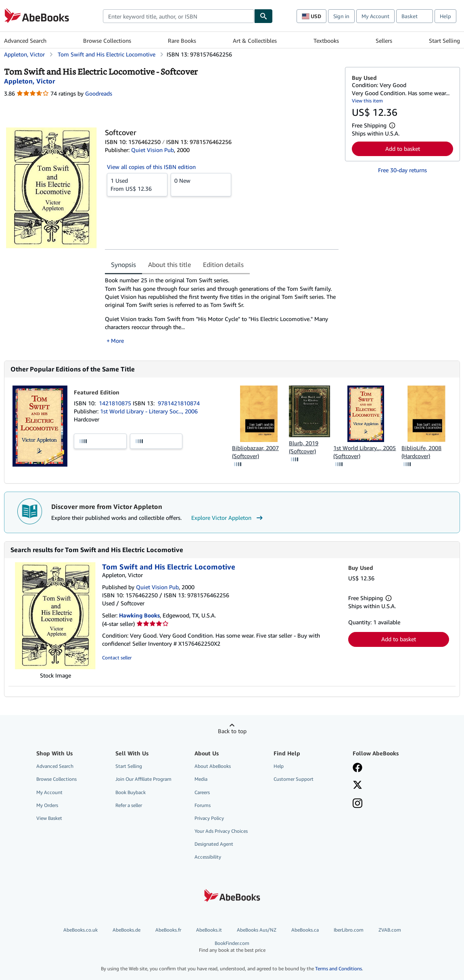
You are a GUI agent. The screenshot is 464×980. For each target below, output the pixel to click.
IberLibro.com (349, 930)
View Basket (49, 818)
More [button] (117, 340)
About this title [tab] (169, 265)
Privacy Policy (209, 818)
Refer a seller (128, 805)
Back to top (232, 731)
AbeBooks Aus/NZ (256, 930)
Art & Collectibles (255, 40)
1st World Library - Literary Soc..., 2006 (149, 411)
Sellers (384, 40)
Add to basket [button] (402, 148)
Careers (202, 792)
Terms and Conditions (338, 968)
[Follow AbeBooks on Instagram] (357, 804)
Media (200, 779)
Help (445, 16)
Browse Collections (107, 40)
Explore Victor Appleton (228, 518)
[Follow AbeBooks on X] (357, 785)
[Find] (263, 16)
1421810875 (116, 403)
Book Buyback (130, 792)
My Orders (47, 805)
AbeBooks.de (126, 930)
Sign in (341, 16)
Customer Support (294, 779)
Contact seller (117, 658)
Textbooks (326, 40)
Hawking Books (139, 615)
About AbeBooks (212, 766)
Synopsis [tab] (123, 265)
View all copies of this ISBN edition (151, 166)
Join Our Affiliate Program (143, 779)
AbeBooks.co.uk (80, 930)
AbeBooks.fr (168, 930)
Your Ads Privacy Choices (221, 831)
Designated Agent (213, 844)
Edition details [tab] (223, 265)
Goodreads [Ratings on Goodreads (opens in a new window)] (98, 93)
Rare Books (182, 40)
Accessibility (207, 857)
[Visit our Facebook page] (357, 768)
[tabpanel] (222, 310)
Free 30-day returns (402, 170)
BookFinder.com (232, 946)
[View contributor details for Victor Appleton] (29, 81)
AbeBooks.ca (305, 930)
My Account (375, 16)
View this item (367, 101)
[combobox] (178, 16)
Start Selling (444, 40)
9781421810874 (179, 403)
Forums (202, 805)
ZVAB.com (389, 930)
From (137, 184)
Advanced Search (25, 40)
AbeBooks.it (209, 930)
